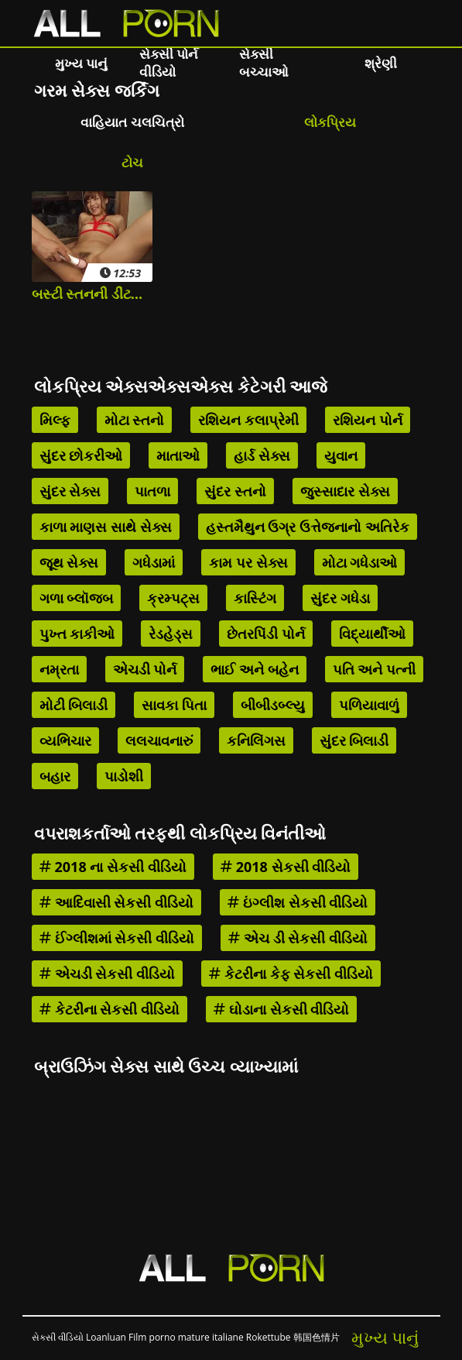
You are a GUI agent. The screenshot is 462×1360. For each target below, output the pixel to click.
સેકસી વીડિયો (58, 1337)
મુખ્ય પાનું (81, 63)
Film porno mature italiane (186, 1337)
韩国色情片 (316, 1337)
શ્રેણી (380, 63)
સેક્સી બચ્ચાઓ (264, 62)
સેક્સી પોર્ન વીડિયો (168, 62)
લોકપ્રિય (330, 122)
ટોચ (132, 162)
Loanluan (106, 1337)
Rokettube (268, 1337)
